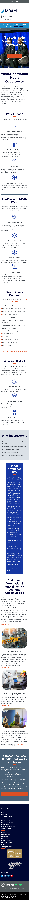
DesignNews (4, 836)
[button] (14, 794)
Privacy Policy (14, 894)
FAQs (2, 812)
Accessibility (5, 894)
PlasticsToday (5, 838)
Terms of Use (23, 894)
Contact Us (4, 814)
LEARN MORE (18, 26)
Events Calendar (5, 820)
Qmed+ (3, 844)
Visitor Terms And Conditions (9, 896)
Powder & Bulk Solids (6, 840)
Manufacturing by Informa (7, 822)
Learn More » (5, 624)
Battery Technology (6, 842)
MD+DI (3, 832)
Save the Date (15, 56)
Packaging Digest (5, 834)
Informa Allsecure (5, 824)
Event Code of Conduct (7, 897)
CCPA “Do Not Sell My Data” (8, 826)
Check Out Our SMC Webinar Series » (14, 351)
